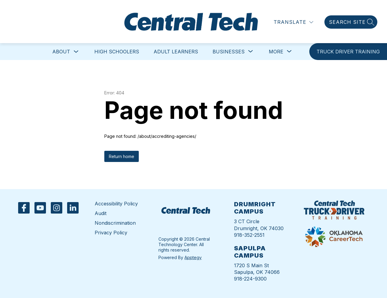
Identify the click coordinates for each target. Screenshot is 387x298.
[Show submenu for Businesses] (229, 51)
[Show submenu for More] (276, 51)
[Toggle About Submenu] (76, 52)
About (61, 52)
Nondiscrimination (115, 223)
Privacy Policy (111, 233)
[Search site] (350, 22)
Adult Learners (176, 52)
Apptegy (193, 257)
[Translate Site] (293, 22)
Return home (121, 156)
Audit (100, 213)
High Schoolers (116, 52)
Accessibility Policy (116, 204)
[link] (348, 51)
